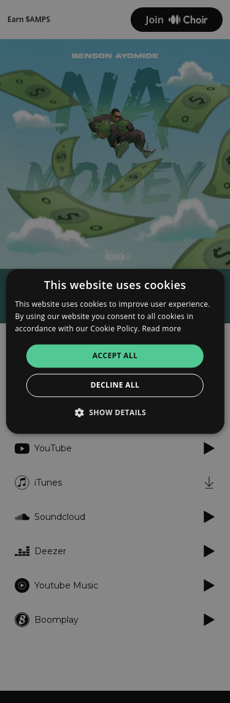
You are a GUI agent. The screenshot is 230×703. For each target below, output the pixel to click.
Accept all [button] (115, 355)
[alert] (115, 351)
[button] (115, 413)
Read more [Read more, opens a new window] (162, 328)
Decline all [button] (115, 385)
